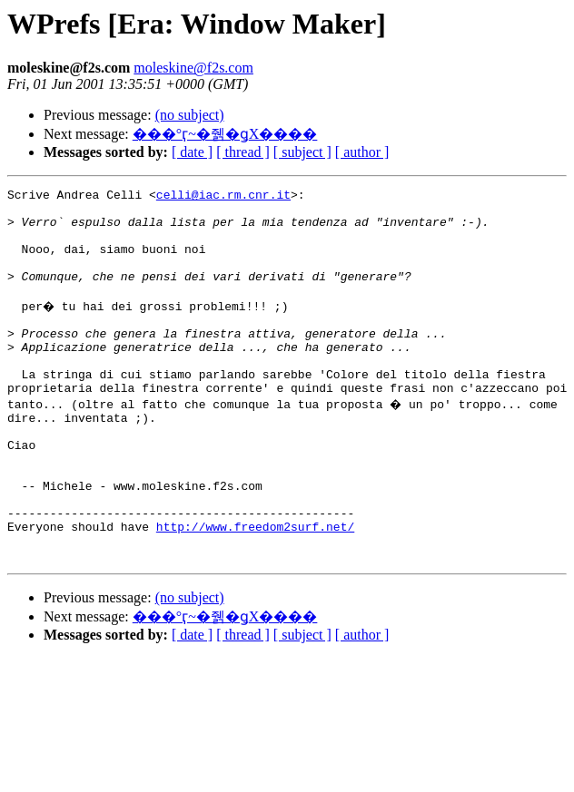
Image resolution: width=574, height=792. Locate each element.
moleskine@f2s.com (193, 67)
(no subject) (189, 114)
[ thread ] (243, 152)
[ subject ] (302, 152)
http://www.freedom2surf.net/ (255, 589)
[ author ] (362, 152)
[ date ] (192, 152)
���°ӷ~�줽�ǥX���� (225, 134)
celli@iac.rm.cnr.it (223, 197)
